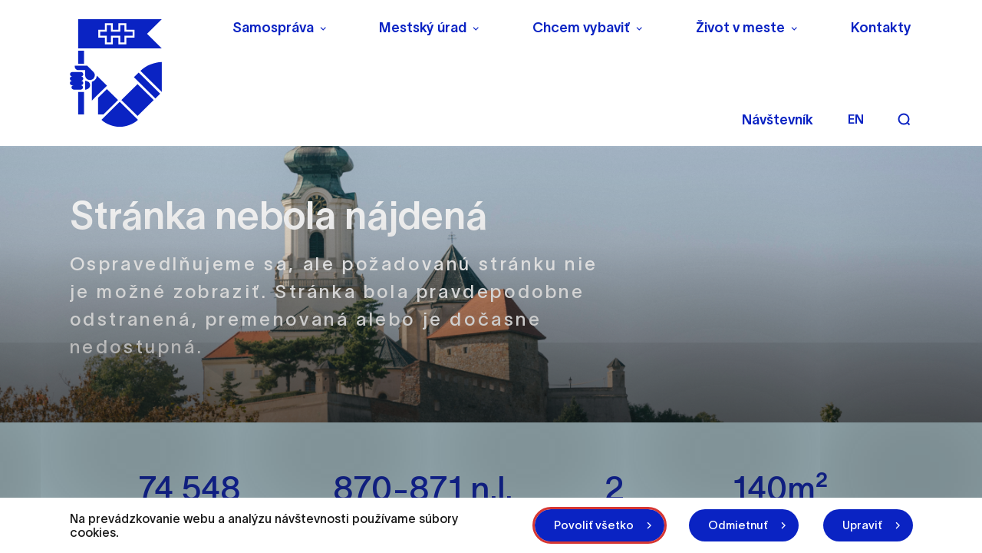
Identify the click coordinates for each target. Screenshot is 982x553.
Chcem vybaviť (581, 27)
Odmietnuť (738, 524)
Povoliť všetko (594, 524)
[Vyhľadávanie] (904, 119)
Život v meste (740, 27)
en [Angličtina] (856, 119)
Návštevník (777, 119)
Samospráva (273, 27)
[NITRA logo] (141, 73)
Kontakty (881, 27)
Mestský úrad (422, 27)
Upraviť (862, 524)
